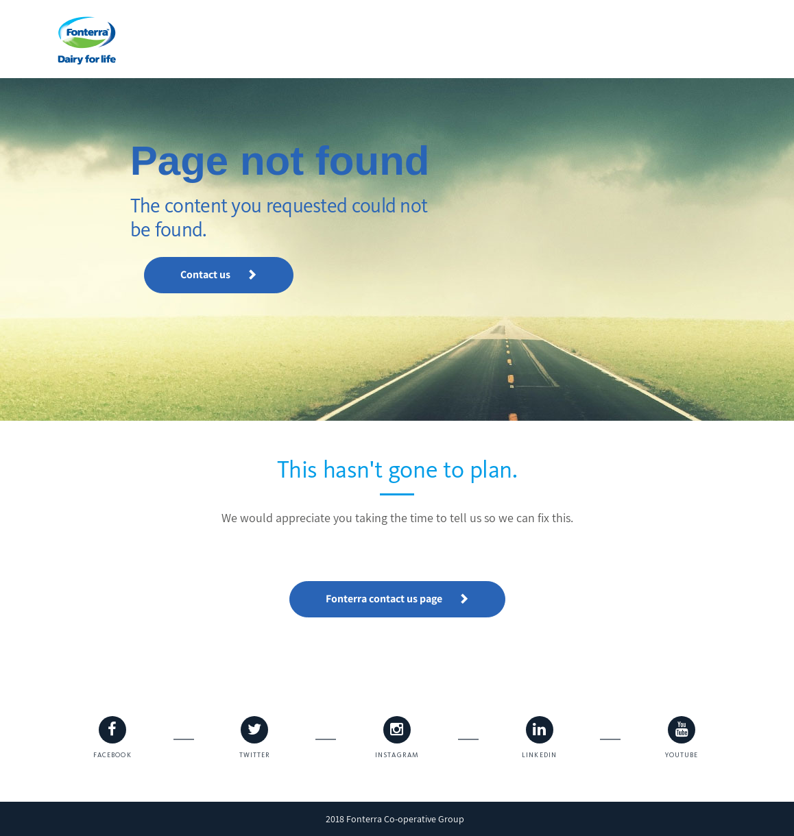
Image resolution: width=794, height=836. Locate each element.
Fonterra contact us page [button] (397, 598)
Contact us (218, 274)
